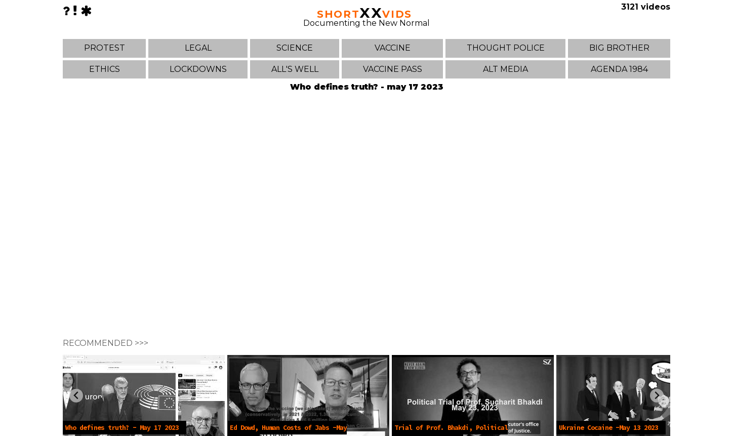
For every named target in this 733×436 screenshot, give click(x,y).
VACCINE (393, 48)
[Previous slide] (76, 396)
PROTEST (104, 48)
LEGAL (198, 48)
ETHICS (104, 69)
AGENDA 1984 (619, 69)
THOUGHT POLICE (506, 48)
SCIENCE (294, 48)
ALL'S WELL (294, 69)
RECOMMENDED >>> (105, 343)
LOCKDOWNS (198, 69)
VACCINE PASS (392, 69)
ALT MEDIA (505, 69)
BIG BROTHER (619, 48)
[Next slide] (657, 396)
